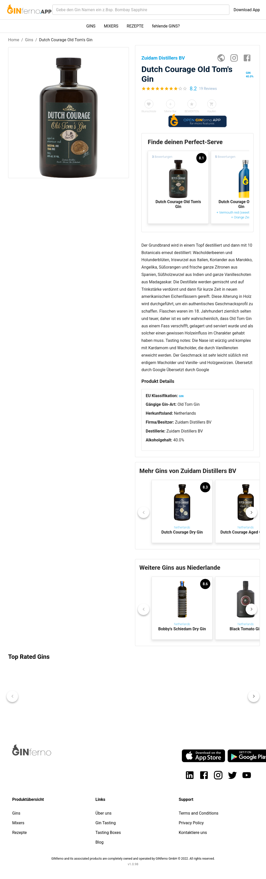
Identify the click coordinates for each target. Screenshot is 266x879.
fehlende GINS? (166, 26)
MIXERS (111, 26)
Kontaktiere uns (193, 832)
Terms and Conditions (198, 813)
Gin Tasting (105, 822)
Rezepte (19, 832)
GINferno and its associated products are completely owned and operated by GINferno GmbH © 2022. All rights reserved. (133, 858)
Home (13, 39)
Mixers (18, 822)
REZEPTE (135, 26)
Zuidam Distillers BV (193, 422)
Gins (29, 39)
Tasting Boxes (108, 832)
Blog (99, 842)
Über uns (103, 813)
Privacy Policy (191, 822)
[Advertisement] (67, 263)
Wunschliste (148, 111)
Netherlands (185, 413)
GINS (90, 26)
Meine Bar (170, 111)
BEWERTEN (192, 111)
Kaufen (212, 111)
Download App (246, 9)
